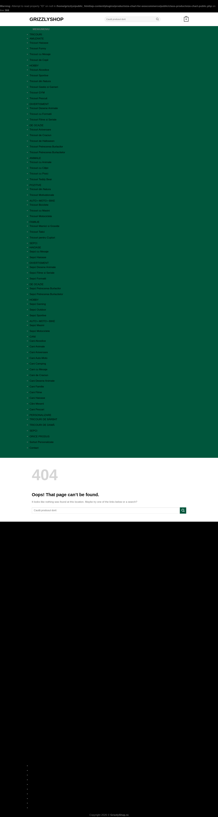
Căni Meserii (37, 403)
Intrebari (109, 775)
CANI (33, 336)
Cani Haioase (37, 398)
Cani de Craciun (39, 375)
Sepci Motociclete (40, 331)
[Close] (33, 455)
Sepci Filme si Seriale (42, 272)
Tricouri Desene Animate (44, 108)
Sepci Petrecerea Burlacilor (45, 288)
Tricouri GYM (37, 92)
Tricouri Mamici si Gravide (44, 226)
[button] (186, 19)
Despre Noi (109, 765)
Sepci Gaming (38, 304)
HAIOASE (35, 247)
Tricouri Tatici (37, 231)
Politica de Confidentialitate (109, 779)
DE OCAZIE (36, 125)
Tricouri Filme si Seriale (43, 119)
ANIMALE (35, 158)
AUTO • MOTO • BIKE (42, 200)
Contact (34, 447)
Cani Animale (37, 346)
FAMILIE (35, 222)
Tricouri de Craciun (40, 135)
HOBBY (34, 65)
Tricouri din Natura (40, 81)
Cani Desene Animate (42, 380)
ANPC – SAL (109, 798)
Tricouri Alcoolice (39, 69)
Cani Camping (38, 363)
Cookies (109, 789)
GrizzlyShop (47, 19)
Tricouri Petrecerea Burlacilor (46, 146)
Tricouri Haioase (39, 42)
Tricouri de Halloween (42, 141)
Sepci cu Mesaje (39, 251)
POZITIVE (35, 185)
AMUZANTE (37, 38)
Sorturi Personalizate (42, 442)
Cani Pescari (37, 409)
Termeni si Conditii (109, 784)
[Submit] (157, 19)
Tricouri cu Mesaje (40, 54)
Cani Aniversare (39, 352)
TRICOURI (36, 34)
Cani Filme (36, 392)
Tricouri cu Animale (40, 162)
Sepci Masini (37, 325)
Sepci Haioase (38, 257)
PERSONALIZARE (40, 415)
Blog (109, 770)
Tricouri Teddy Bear (41, 179)
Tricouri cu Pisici (39, 173)
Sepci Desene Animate (43, 267)
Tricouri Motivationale (42, 195)
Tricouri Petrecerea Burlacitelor (47, 152)
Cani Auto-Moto (38, 358)
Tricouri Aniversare (40, 129)
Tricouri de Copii (39, 60)
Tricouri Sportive (39, 75)
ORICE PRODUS (40, 436)
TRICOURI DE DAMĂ (42, 425)
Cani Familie (37, 386)
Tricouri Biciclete (39, 204)
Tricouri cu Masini (40, 210)
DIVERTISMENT (39, 104)
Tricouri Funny (38, 48)
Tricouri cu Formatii (41, 114)
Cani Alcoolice (38, 340)
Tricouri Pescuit (38, 98)
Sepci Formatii (38, 278)
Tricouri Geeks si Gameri (44, 87)
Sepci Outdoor (38, 309)
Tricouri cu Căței (39, 168)
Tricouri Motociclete (41, 216)
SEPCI (33, 243)
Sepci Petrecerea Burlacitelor (46, 294)
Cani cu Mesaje (38, 369)
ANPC (109, 793)
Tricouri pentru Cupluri (42, 237)
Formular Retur (109, 803)
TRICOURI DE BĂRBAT (43, 419)
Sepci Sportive (38, 315)
